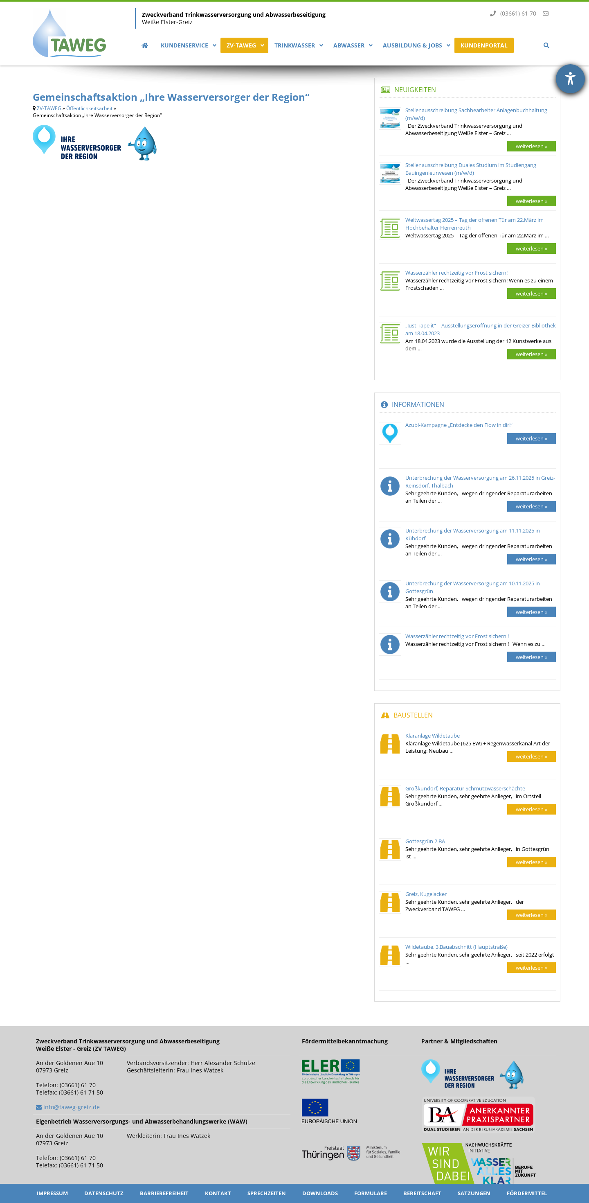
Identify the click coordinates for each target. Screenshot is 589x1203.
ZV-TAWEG (49, 108)
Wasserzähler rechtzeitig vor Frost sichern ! (457, 636)
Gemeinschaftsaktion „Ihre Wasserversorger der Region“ (171, 97)
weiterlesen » (531, 146)
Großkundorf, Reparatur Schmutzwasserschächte (465, 788)
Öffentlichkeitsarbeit (89, 108)
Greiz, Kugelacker (426, 894)
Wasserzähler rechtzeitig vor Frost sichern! (456, 272)
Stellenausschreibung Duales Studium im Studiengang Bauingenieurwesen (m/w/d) (470, 168)
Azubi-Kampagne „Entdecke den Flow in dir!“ (459, 425)
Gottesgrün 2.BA (425, 841)
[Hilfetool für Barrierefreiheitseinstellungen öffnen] (570, 78)
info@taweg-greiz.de (71, 1107)
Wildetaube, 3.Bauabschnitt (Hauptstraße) (456, 946)
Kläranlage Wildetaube (432, 735)
